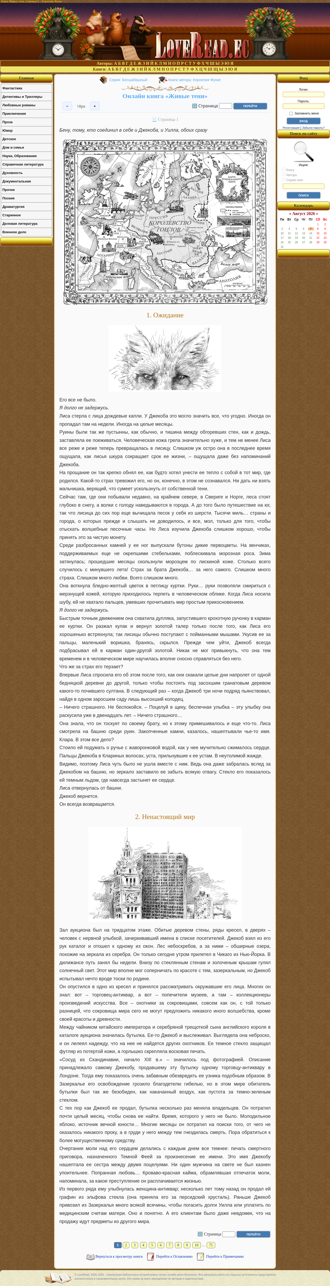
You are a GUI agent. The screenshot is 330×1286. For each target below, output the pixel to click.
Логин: (303, 92)
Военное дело (14, 232)
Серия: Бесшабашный (128, 80)
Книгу (288, 170)
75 (211, 1245)
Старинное (11, 215)
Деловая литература (19, 224)
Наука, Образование (19, 156)
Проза (7, 122)
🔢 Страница (205, 105)
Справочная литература (23, 164)
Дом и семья (13, 147)
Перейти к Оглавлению (175, 1256)
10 (197, 1245)
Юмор (7, 130)
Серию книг (292, 180)
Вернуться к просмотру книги (120, 1256)
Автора (289, 175)
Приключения (14, 114)
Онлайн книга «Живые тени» (165, 96)
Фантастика (12, 88)
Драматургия (13, 207)
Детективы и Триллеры (22, 97)
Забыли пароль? (313, 127)
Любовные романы (18, 105)
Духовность (12, 173)
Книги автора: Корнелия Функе (194, 80)
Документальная (16, 181)
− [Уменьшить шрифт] (67, 106)
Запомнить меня (304, 113)
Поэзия (8, 198)
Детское (9, 139)
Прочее (8, 190)
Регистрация (290, 127)
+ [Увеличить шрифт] (95, 106)
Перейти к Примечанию (225, 1256)
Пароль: (303, 104)
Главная (26, 78)
